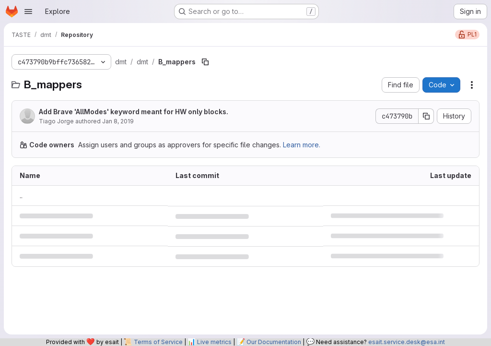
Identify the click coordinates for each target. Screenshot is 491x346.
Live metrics (214, 342)
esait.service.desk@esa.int (406, 342)
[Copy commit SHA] (426, 116)
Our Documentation (273, 342)
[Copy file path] (205, 62)
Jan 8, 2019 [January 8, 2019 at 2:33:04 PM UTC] (118, 121)
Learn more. (301, 145)
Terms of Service (158, 342)
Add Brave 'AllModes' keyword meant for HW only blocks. (133, 111)
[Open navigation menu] (28, 11)
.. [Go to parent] (21, 195)
